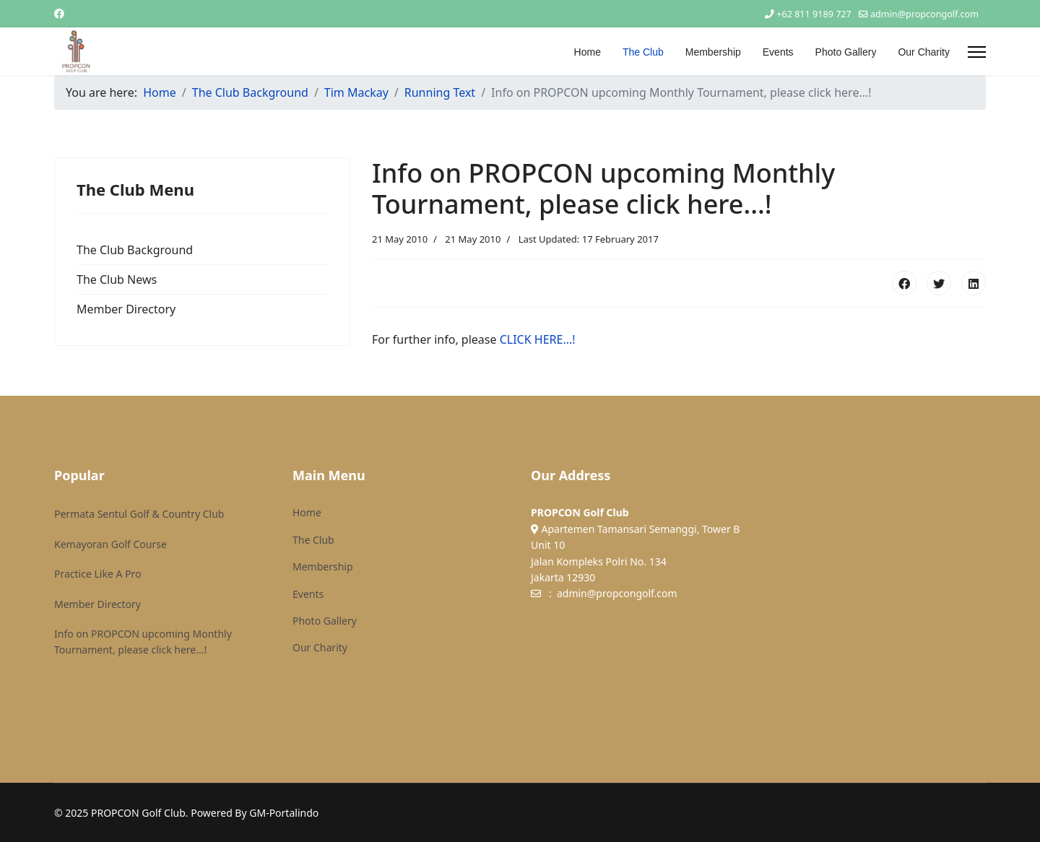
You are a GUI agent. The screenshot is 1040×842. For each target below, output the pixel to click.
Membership (713, 52)
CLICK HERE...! (538, 339)
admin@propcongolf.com (924, 14)
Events (778, 52)
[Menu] (977, 52)
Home (587, 52)
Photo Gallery (846, 52)
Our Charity (924, 52)
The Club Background (135, 250)
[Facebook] (59, 13)
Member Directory (126, 309)
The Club (643, 52)
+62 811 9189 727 (813, 14)
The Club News (117, 279)
